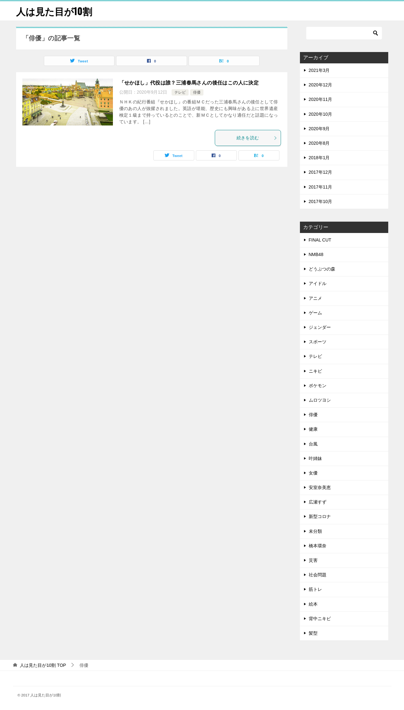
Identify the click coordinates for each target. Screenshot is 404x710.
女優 (313, 472)
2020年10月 (320, 114)
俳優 (197, 92)
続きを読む (257, 137)
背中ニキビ (320, 618)
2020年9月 (319, 128)
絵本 (313, 604)
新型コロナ (320, 516)
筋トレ (315, 589)
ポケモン (317, 385)
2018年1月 (319, 157)
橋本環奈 (317, 545)
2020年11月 (320, 99)
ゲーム (315, 312)
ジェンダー (320, 327)
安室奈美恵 (320, 487)
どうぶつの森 (322, 268)
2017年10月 (320, 201)
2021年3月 (319, 70)
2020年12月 (320, 84)
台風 (313, 443)
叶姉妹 (315, 458)
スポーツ (317, 341)
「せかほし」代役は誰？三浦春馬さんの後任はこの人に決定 (189, 82)
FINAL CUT (320, 239)
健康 (313, 429)
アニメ (315, 298)
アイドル (317, 283)
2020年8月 (319, 143)
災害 (313, 560)
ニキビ (315, 371)
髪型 (313, 633)
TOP (43, 665)
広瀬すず (317, 501)
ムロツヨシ (320, 400)
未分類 (315, 531)
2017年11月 (320, 186)
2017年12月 (320, 172)
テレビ (180, 92)
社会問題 (317, 574)
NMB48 (316, 254)
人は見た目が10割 (54, 11)
